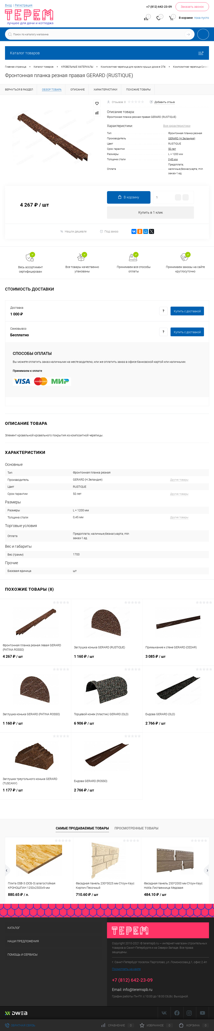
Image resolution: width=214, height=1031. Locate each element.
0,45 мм (173, 159)
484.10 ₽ (155, 895)
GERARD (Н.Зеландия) (181, 138)
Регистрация (23, 5)
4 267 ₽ (35, 659)
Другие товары (179, 479)
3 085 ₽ (178, 659)
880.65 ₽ (18, 895)
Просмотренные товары (136, 828)
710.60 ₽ (87, 895)
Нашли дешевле (73, 231)
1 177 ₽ (35, 793)
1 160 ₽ (107, 659)
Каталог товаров (107, 53)
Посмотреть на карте (126, 969)
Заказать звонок (192, 6)
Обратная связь (20, 1025)
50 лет (172, 148)
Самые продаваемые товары (82, 828)
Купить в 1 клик (150, 213)
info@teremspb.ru (137, 990)
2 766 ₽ (178, 726)
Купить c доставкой (187, 311)
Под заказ (109, 231)
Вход (8, 5)
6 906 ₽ (107, 726)
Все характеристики (176, 125)
